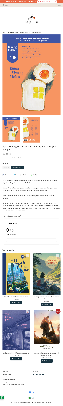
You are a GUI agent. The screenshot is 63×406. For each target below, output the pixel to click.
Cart (58, 5)
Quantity (5, 163)
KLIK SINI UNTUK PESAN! (47, 1)
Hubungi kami (6, 382)
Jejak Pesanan (6, 377)
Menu (5, 5)
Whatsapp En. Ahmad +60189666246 (13, 384)
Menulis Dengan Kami (8, 379)
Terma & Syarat (6, 374)
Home (3, 32)
